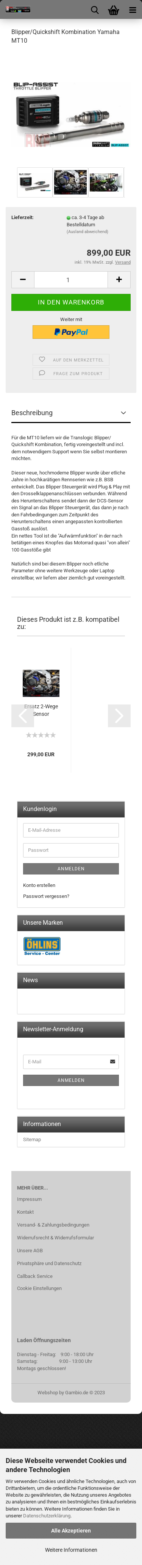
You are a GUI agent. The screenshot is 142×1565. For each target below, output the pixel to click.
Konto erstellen (39, 885)
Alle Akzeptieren (71, 1531)
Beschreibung (32, 413)
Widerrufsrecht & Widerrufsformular (55, 1238)
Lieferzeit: (22, 217)
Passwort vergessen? (46, 896)
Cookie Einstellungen (39, 1288)
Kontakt (25, 1212)
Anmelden (71, 868)
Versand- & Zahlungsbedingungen (53, 1225)
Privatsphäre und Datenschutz (49, 1263)
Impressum (29, 1199)
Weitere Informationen (71, 1550)
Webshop (47, 1392)
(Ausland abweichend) (87, 231)
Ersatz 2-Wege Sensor (41, 710)
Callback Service (35, 1276)
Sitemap (32, 1139)
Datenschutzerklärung (46, 1516)
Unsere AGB (30, 1250)
